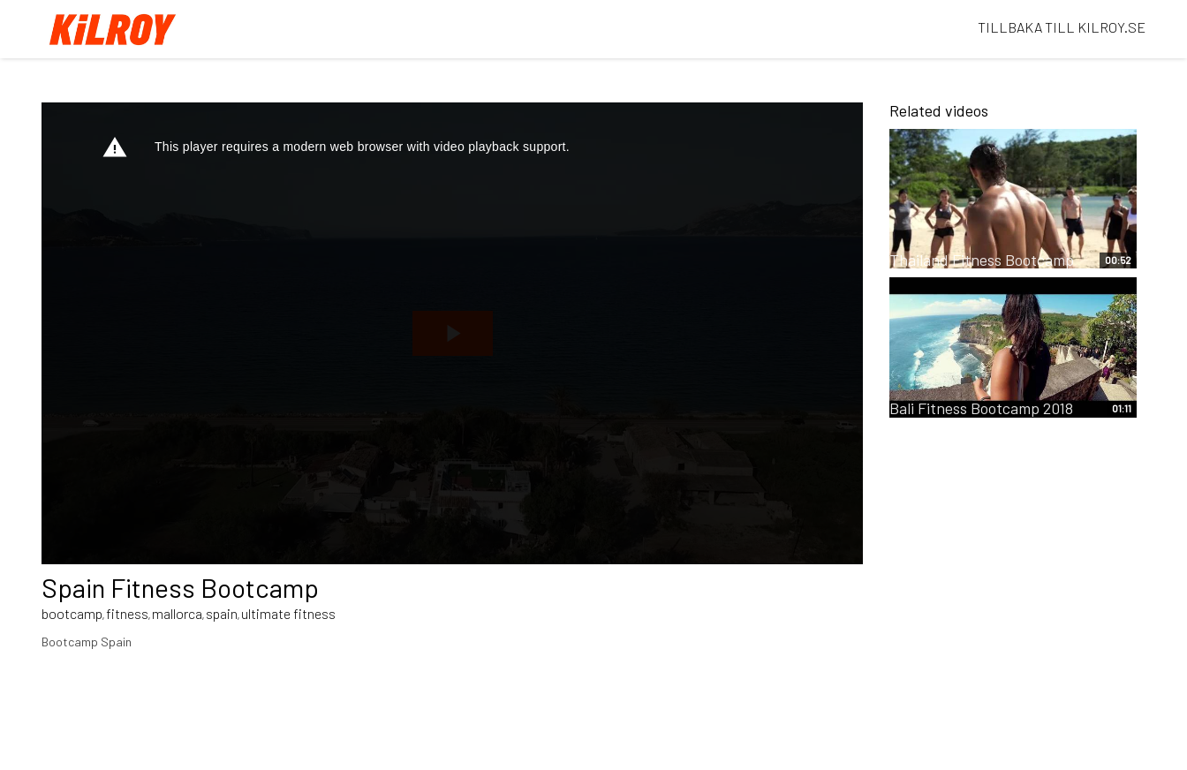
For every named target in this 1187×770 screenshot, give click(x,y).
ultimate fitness (288, 613)
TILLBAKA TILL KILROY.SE (1061, 27)
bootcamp (72, 613)
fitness (127, 613)
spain (222, 613)
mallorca (177, 613)
